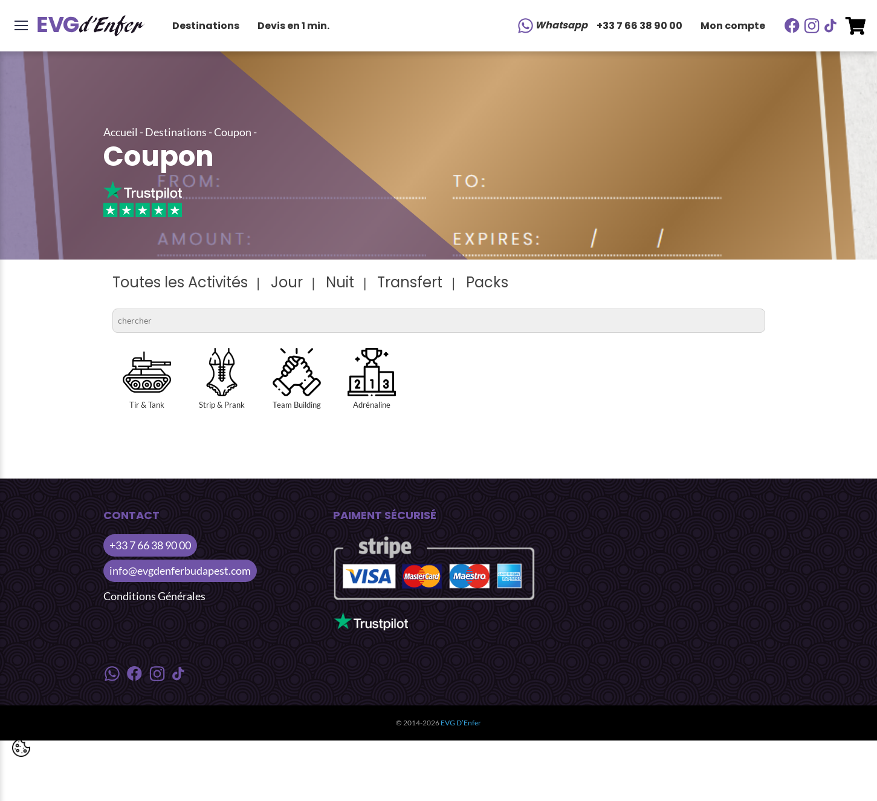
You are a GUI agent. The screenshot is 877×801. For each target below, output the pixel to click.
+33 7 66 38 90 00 (639, 26)
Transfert (409, 282)
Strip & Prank (222, 379)
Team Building (297, 379)
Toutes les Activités (180, 282)
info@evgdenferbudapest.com (180, 570)
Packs (487, 282)
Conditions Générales (154, 596)
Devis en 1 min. (293, 26)
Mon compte (733, 26)
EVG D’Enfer (461, 722)
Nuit (340, 282)
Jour (287, 282)
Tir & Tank (147, 379)
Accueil (120, 132)
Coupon (232, 132)
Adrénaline (371, 379)
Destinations (205, 26)
